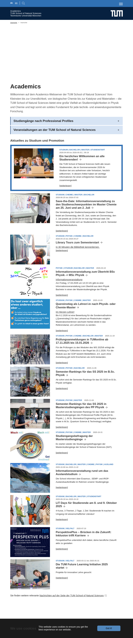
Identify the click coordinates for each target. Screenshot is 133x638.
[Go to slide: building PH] (75, 83)
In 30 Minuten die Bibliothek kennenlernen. (78, 262)
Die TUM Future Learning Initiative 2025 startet (82, 581)
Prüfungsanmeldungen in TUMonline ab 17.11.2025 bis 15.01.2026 (82, 356)
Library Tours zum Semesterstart (77, 257)
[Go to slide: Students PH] (57, 83)
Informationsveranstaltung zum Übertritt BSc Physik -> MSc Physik (85, 288)
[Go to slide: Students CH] (63, 83)
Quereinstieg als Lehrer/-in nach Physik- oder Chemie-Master (86, 321)
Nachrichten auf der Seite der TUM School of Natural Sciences (72, 610)
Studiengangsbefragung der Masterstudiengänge (74, 453)
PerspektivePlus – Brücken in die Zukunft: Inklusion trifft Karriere (83, 549)
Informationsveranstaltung (69, 294)
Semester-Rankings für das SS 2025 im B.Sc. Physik (85, 388)
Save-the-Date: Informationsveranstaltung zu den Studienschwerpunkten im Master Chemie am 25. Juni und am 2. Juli (86, 219)
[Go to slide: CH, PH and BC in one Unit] (51, 83)
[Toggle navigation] (121, 4)
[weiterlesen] (65, 201)
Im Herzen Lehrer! (65, 327)
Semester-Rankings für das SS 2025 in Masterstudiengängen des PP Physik (81, 421)
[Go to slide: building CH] (81, 83)
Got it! (109, 628)
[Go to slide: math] (69, 83)
